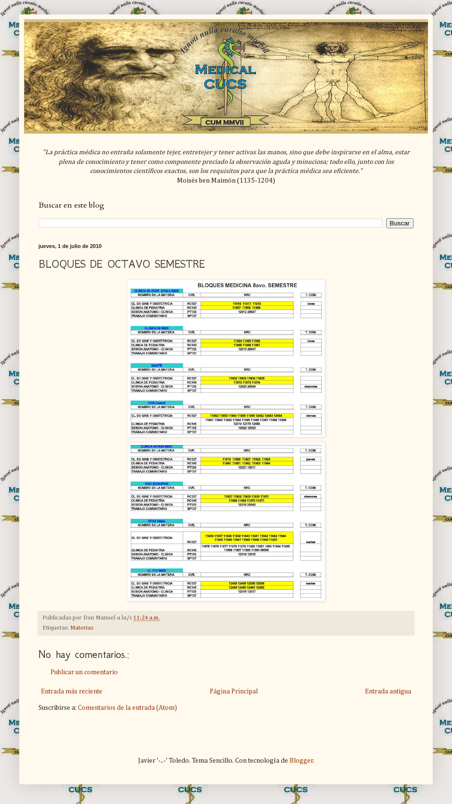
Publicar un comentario (84, 672)
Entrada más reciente (71, 691)
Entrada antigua (388, 691)
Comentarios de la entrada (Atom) (127, 708)
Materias (81, 628)
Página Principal (234, 691)
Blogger (301, 760)
